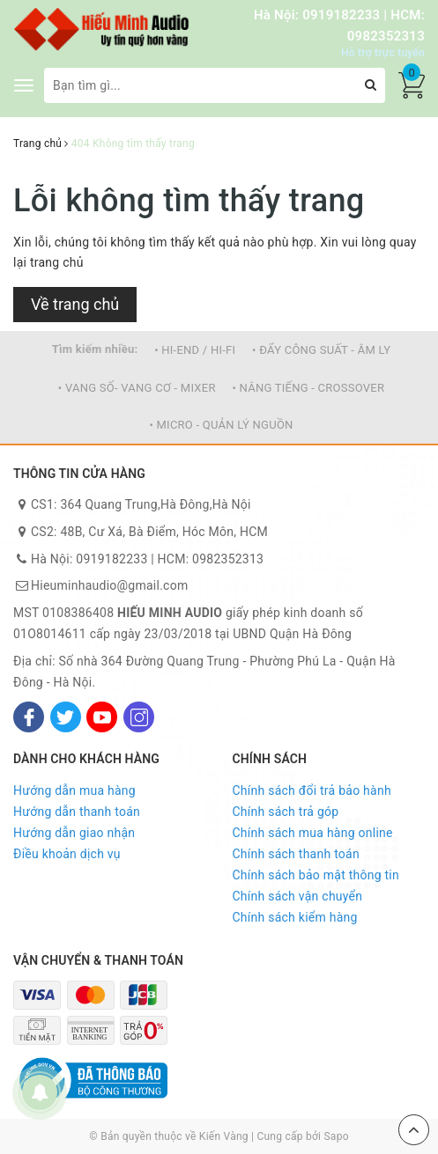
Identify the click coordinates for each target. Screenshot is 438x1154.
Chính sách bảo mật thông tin (316, 875)
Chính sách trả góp (286, 812)
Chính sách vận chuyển (298, 896)
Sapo (335, 1136)
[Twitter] (65, 717)
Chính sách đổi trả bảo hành (312, 790)
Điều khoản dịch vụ (67, 854)
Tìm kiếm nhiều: (95, 349)
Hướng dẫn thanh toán (76, 812)
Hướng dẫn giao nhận (74, 833)
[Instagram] (138, 717)
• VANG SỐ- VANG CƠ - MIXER (137, 387)
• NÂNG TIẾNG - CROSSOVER (308, 387)
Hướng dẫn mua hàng (74, 790)
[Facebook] (28, 717)
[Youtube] (101, 717)
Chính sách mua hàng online (313, 833)
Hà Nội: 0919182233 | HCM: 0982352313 (147, 559)
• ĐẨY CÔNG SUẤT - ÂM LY (321, 349)
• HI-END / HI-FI (194, 349)
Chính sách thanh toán (296, 854)
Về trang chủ (75, 304)
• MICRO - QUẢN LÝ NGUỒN (221, 424)
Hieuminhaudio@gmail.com (109, 585)
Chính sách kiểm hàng (295, 917)
